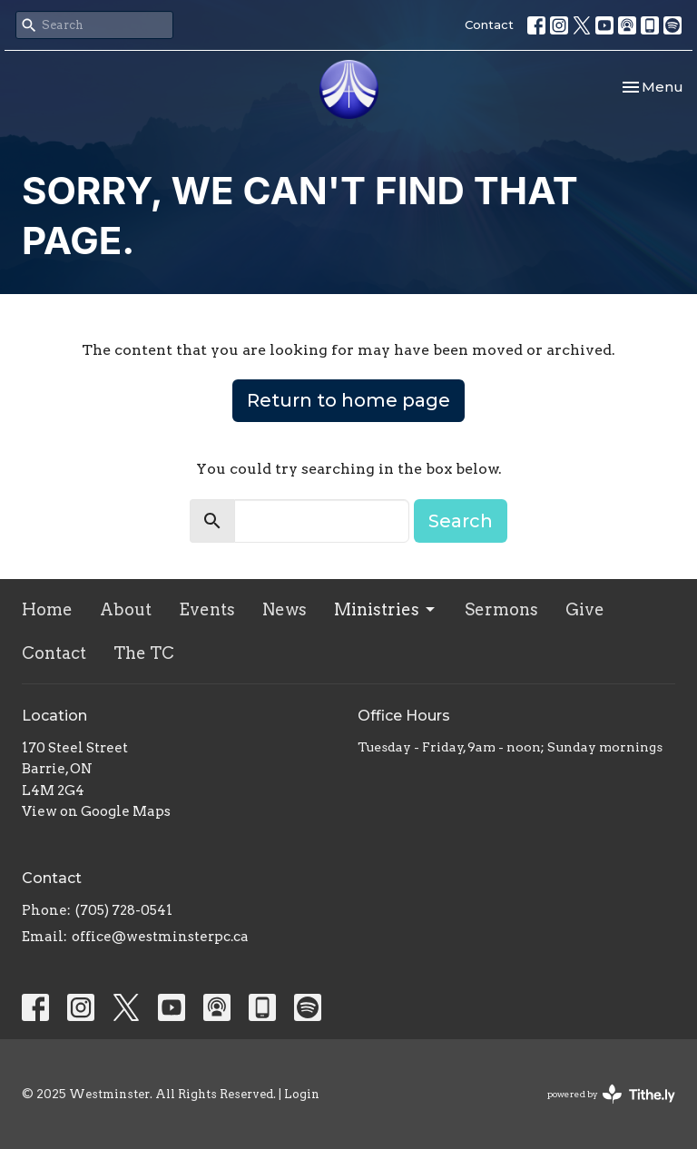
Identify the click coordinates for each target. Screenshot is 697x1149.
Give (584, 609)
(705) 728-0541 (123, 910)
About (126, 609)
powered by (611, 1094)
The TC (143, 653)
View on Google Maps (96, 811)
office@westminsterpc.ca (160, 936)
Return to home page (348, 400)
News (284, 609)
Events (207, 609)
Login (301, 1094)
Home (47, 609)
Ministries (385, 609)
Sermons (501, 609)
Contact (489, 24)
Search (460, 521)
